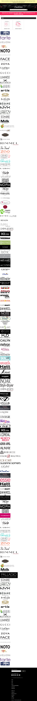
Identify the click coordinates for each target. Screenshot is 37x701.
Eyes (12, 681)
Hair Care (13, 688)
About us (13, 690)
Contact (12, 692)
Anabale (18, 7)
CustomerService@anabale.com (17, 677)
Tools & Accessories (14, 685)
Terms (12, 696)
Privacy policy (13, 693)
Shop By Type (7, 28)
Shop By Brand (18, 28)
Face (12, 679)
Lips (12, 682)
